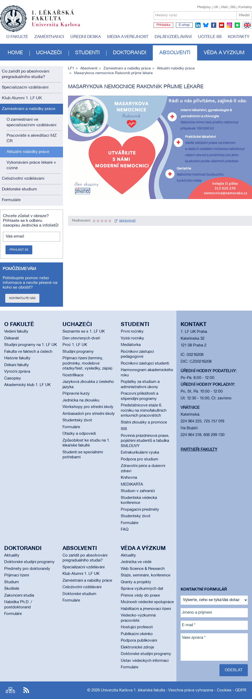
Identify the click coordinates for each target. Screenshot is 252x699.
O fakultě (17, 37)
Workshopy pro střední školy (87, 407)
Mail (224, 7)
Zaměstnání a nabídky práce (28, 109)
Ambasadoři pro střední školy (88, 414)
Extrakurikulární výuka (140, 452)
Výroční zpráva (17, 371)
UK (216, 7)
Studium (11, 582)
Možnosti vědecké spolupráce (147, 602)
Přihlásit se (18, 250)
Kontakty (245, 7)
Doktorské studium (19, 189)
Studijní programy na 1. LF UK (30, 345)
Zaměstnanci (49, 37)
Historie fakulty (17, 358)
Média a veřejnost (127, 37)
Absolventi (174, 53)
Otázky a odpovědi (79, 434)
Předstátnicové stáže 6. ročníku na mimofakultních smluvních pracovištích (143, 410)
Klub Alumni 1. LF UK (22, 98)
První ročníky (132, 331)
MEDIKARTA (132, 484)
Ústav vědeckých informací (145, 661)
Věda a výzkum (224, 53)
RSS (26, 690)
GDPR (240, 690)
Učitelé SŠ (210, 37)
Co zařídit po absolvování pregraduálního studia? (25, 74)
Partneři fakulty (199, 450)
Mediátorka (131, 345)
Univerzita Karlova (60, 27)
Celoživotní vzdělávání (23, 178)
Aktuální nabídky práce (28, 152)
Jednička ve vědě (136, 562)
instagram (229, 25)
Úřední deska (85, 37)
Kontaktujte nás (22, 298)
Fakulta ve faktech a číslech (28, 352)
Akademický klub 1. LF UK (27, 385)
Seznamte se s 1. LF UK (83, 331)
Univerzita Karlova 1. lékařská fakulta (133, 690)
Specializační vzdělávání (25, 87)
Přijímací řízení (16, 575)
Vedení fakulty (16, 331)
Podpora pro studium (139, 459)
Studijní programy (78, 352)
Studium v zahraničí (138, 491)
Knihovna (129, 478)
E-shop (184, 25)
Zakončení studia (19, 595)
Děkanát (11, 338)
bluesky (205, 25)
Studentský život (77, 420)
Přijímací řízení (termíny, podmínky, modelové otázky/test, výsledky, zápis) (87, 363)
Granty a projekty (136, 582)
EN (246, 28)
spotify (237, 25)
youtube (221, 25)
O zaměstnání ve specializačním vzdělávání (31, 122)
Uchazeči (49, 53)
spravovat (127, 220)
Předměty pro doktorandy (27, 569)
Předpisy (204, 7)
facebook (213, 25)
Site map (10, 690)
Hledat (244, 15)
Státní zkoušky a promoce (144, 422)
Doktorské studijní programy (29, 562)
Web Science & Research (143, 569)
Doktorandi (129, 53)
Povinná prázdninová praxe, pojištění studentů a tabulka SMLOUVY (145, 441)
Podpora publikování (139, 640)
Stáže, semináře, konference (145, 575)
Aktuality (11, 555)
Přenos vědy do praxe (140, 595)
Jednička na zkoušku (80, 400)
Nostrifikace (72, 375)
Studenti (87, 53)
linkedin (198, 25)
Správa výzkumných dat (142, 589)
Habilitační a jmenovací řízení (146, 609)
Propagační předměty (140, 509)
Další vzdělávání (173, 37)
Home (15, 53)
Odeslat (234, 670)
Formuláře (11, 200)
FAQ (124, 529)
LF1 (71, 68)
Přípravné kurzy (76, 393)
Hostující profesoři (137, 627)
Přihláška (163, 25)
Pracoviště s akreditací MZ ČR (32, 138)
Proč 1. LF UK (74, 345)
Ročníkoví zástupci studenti (145, 363)
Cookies (224, 690)
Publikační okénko (137, 634)
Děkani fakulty (16, 365)
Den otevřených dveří (81, 338)
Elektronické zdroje (137, 647)
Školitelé (11, 589)
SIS (232, 7)
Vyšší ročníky (132, 338)
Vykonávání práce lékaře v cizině (31, 165)
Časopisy (12, 378)
